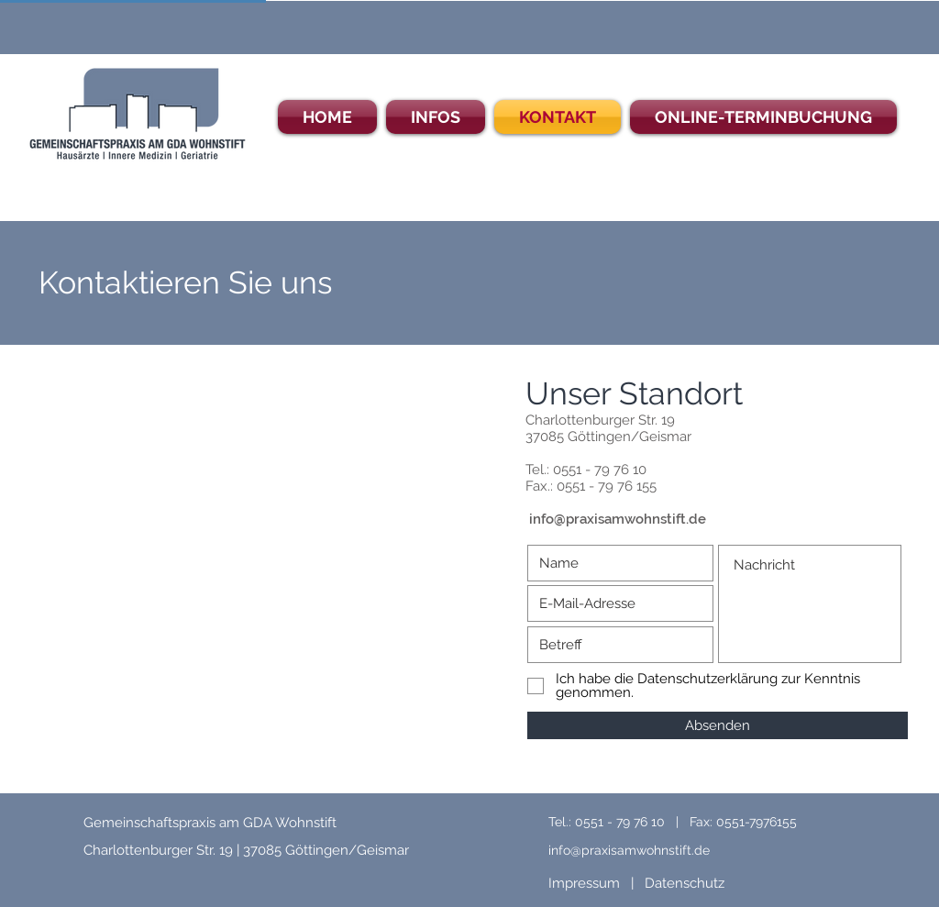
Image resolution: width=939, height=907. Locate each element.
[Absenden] (717, 725)
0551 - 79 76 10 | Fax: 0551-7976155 (686, 821)
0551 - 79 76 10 (599, 469)
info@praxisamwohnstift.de (617, 519)
